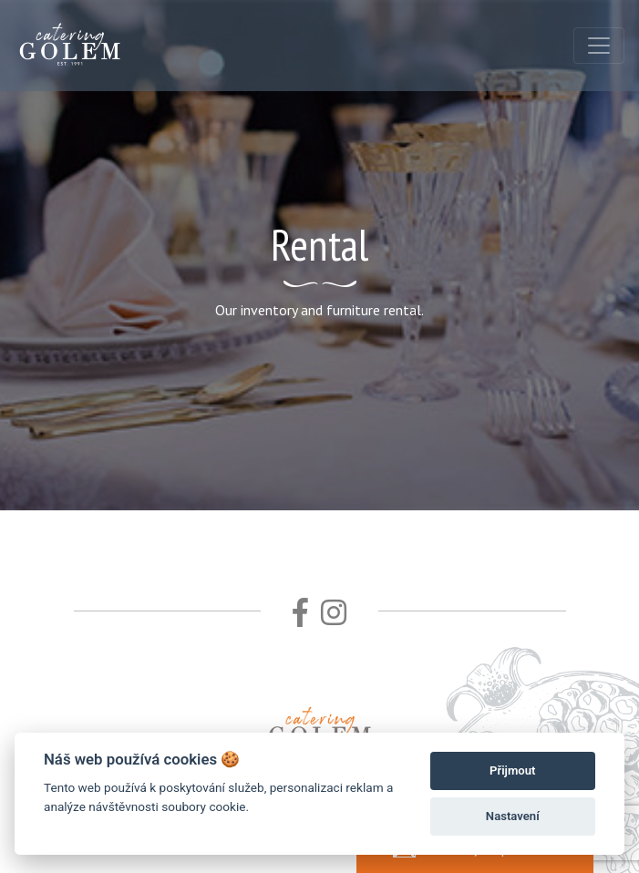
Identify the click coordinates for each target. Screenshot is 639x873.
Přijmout (512, 770)
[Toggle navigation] (598, 45)
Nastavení (513, 816)
